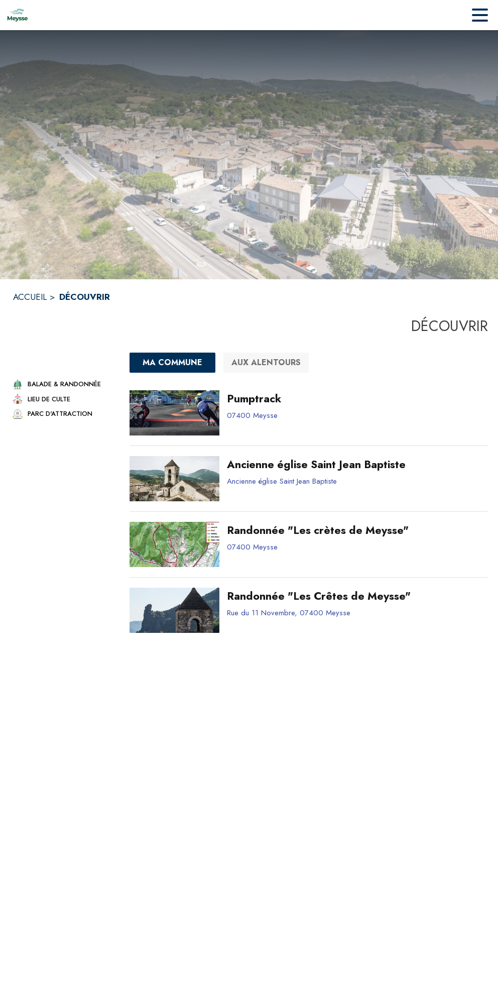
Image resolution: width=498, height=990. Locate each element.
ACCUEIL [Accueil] (30, 297)
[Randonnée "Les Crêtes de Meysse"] (354, 596)
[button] (62, 384)
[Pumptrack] (354, 398)
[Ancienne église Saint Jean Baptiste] (354, 464)
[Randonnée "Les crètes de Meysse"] (354, 530)
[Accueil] (17, 15)
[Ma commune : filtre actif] (172, 363)
